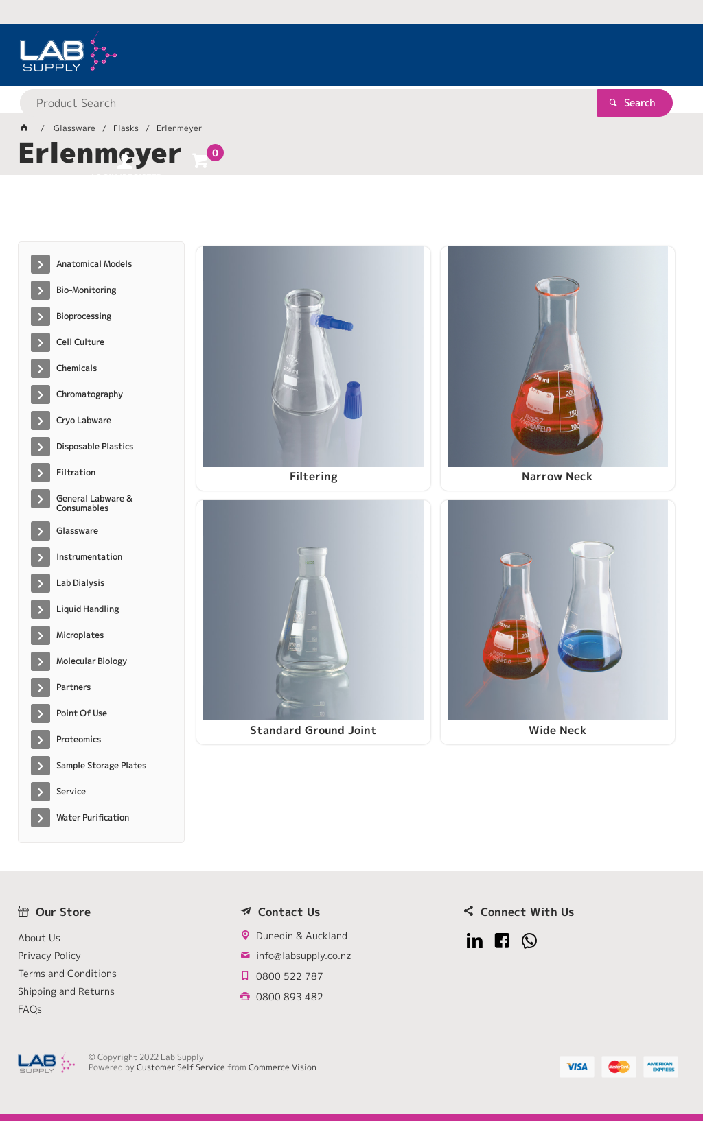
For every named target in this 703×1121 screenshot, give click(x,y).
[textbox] (328, 55)
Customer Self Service (181, 1067)
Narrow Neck (438, 423)
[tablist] (352, 213)
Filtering (274, 423)
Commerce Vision (282, 1067)
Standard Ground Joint (603, 423)
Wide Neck (273, 628)
